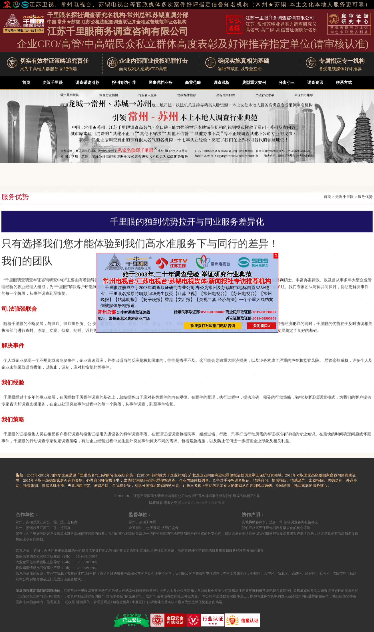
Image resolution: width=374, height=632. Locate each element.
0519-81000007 (199, 312)
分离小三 (287, 82)
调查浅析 (222, 82)
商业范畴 (193, 82)
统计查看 (218, 503)
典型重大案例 (254, 82)
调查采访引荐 (87, 82)
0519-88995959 (251, 318)
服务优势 (365, 207)
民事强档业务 (160, 82)
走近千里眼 (53, 82)
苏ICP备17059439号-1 (194, 503)
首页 (26, 82)
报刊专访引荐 (124, 82)
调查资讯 (315, 82)
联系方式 (344, 82)
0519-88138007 (251, 312)
